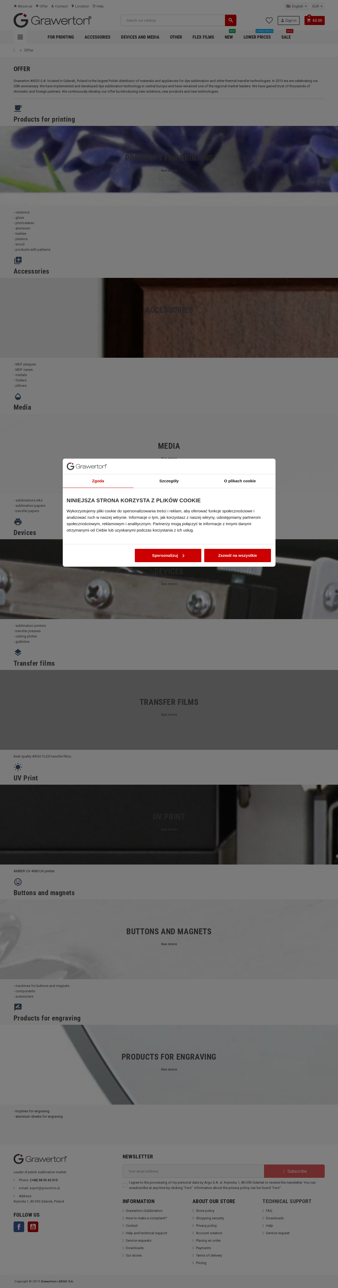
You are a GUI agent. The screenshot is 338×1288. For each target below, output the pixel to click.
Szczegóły (169, 612)
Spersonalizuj (168, 687)
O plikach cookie (240, 612)
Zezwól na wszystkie (237, 687)
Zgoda (98, 612)
